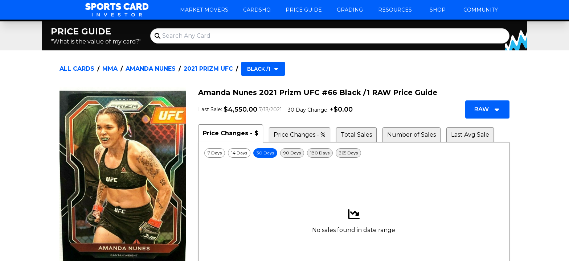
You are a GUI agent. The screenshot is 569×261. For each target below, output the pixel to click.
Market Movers (204, 10)
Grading (350, 10)
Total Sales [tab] (356, 134)
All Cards (77, 68)
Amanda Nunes (151, 68)
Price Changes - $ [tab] (230, 133)
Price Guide (304, 10)
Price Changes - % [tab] (300, 134)
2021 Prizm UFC (208, 68)
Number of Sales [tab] (411, 134)
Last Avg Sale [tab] (470, 134)
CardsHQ (257, 10)
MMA (110, 68)
